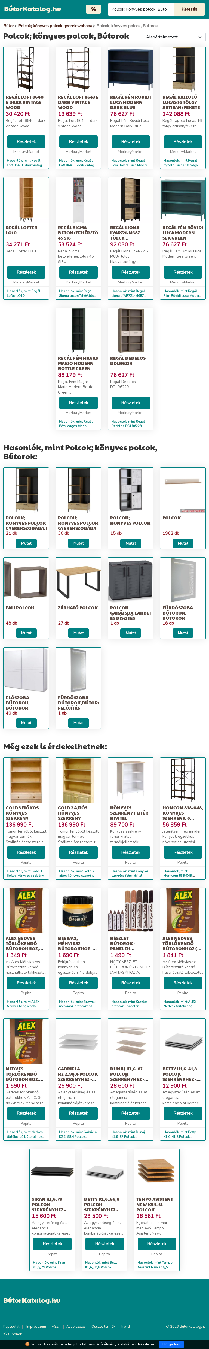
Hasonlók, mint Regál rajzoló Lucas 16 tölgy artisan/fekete (181, 165)
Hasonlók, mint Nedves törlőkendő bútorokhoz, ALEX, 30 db (25, 1137)
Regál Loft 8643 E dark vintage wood (78, 102)
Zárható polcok (78, 607)
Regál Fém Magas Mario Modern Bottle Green (78, 363)
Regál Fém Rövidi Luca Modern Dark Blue (130, 102)
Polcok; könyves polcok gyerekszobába (78, 523)
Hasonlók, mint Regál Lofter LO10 (23, 293)
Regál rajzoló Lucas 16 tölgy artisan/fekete (181, 102)
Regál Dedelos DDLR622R (128, 360)
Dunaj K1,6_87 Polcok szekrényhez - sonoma (127, 1077)
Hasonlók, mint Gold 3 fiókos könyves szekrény (25, 873)
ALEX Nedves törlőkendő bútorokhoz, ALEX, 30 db (22, 946)
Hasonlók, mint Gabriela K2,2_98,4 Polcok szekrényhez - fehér (78, 1137)
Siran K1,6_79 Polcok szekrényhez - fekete (49, 1207)
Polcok (171, 518)
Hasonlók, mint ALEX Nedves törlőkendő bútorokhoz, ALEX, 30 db (26, 1006)
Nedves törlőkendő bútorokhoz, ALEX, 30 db (22, 1077)
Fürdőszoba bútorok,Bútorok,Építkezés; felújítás (94, 702)
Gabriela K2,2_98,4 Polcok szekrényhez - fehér (78, 1077)
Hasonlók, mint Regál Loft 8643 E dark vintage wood (77, 165)
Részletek (26, 142)
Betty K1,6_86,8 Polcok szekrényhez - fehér (101, 1207)
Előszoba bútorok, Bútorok (18, 702)
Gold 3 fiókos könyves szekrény (22, 812)
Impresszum (36, 1326)
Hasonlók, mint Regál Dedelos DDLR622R (128, 423)
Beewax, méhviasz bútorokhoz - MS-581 (75, 946)
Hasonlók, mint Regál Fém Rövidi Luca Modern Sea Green (182, 296)
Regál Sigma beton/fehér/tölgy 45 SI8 (82, 232)
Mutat (26, 543)
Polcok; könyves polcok (130, 520)
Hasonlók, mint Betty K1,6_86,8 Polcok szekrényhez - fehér (101, 1267)
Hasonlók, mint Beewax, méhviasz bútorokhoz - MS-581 (77, 1006)
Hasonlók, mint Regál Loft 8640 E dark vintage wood (25, 165)
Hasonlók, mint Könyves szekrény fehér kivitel (130, 873)
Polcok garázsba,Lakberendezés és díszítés (141, 612)
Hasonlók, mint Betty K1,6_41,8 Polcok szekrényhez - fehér (180, 1137)
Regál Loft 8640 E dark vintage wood (25, 102)
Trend (125, 1326)
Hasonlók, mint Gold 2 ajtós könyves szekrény (76, 873)
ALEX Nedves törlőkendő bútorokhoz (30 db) (182, 946)
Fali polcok (20, 607)
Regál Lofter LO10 (21, 230)
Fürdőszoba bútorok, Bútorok (177, 612)
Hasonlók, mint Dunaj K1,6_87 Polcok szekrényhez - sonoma (128, 1137)
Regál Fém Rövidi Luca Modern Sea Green (182, 232)
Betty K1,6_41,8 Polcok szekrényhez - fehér (179, 1077)
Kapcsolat (11, 1326)
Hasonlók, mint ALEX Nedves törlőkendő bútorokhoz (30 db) (180, 1006)
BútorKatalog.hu (32, 8)
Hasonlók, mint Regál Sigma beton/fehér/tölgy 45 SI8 (77, 296)
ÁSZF (56, 1326)
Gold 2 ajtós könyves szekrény (72, 812)
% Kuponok (12, 1334)
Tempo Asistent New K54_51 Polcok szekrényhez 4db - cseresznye (156, 1209)
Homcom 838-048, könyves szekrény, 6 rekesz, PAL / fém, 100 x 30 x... (182, 818)
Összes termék (103, 1326)
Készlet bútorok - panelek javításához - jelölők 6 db (126, 948)
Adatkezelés (76, 1326)
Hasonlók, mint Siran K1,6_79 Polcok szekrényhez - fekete (49, 1267)
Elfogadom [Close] (171, 1344)
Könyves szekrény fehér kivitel (129, 812)
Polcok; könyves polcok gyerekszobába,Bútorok (37, 523)
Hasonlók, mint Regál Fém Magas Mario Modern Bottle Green (76, 426)
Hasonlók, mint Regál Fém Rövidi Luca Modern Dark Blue (130, 165)
